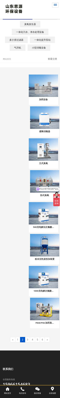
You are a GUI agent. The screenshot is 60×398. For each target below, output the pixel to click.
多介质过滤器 (16, 39)
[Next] (47, 339)
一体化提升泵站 (42, 39)
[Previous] (12, 339)
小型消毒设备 (39, 47)
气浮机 (17, 47)
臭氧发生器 (30, 24)
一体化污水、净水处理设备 (30, 32)
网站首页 (7, 59)
